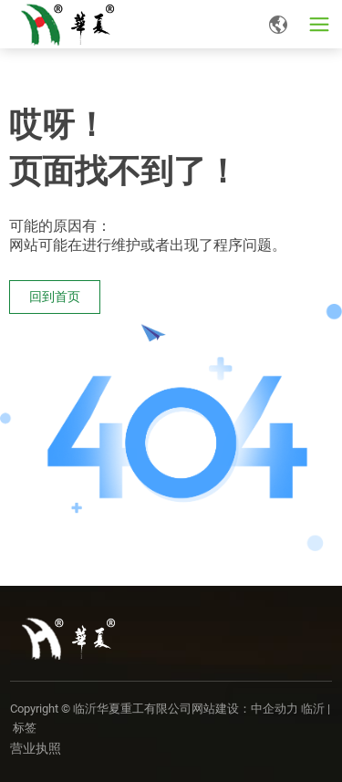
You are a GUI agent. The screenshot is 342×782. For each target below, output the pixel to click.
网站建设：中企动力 (245, 708)
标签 (24, 728)
